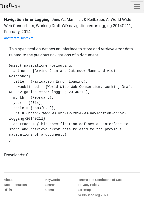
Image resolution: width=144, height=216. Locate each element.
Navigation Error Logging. (27, 19)
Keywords (52, 180)
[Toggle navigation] (137, 6)
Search (50, 185)
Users (49, 190)
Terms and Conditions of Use (100, 180)
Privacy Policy (88, 185)
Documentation (15, 185)
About (8, 180)
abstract (11, 38)
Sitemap (84, 190)
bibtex (27, 38)
